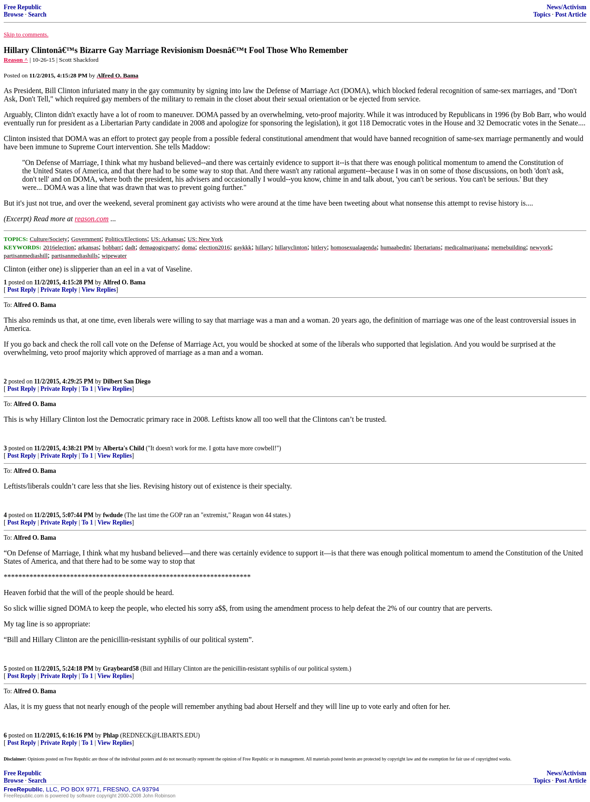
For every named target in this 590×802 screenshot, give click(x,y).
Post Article (570, 14)
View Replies (99, 289)
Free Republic (22, 7)
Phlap (110, 735)
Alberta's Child (123, 448)
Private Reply (59, 289)
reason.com (92, 219)
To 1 (87, 388)
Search (37, 14)
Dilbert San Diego (126, 381)
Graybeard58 (121, 668)
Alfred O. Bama (124, 282)
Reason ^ (16, 59)
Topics (541, 14)
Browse (14, 14)
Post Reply (21, 289)
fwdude (113, 515)
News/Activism (566, 7)
